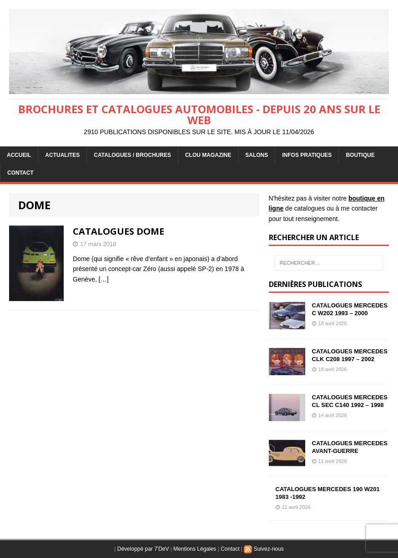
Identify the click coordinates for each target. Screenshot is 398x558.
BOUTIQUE (360, 155)
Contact (230, 549)
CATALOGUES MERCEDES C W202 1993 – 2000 (350, 309)
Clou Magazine (208, 155)
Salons (256, 155)
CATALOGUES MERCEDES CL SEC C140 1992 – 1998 (350, 401)
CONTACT (20, 173)
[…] (104, 279)
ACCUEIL (19, 155)
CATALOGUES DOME (118, 231)
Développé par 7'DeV (143, 549)
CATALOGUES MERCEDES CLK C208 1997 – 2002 (350, 355)
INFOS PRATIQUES (307, 155)
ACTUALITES (62, 155)
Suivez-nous (263, 549)
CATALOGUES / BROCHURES (132, 155)
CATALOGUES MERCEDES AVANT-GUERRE (350, 447)
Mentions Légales (194, 549)
